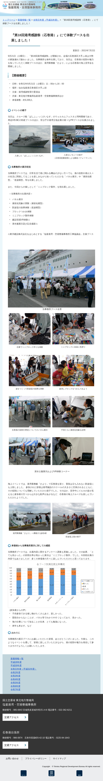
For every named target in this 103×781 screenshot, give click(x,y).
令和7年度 (15, 689)
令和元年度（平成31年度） (46, 20)
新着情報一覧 (24, 20)
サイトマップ (59, 758)
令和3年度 (15, 676)
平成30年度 (16, 665)
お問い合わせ (12, 758)
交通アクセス (11, 717)
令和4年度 (15, 679)
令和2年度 (15, 672)
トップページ (9, 20)
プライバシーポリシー (36, 758)
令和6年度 (15, 686)
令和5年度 (15, 682)
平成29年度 (16, 662)
